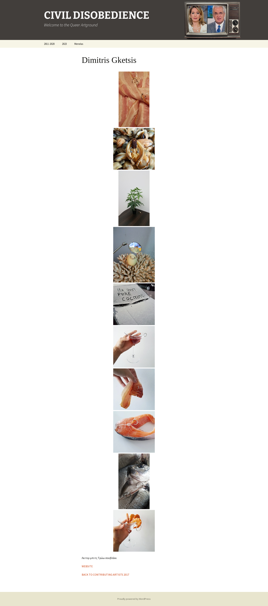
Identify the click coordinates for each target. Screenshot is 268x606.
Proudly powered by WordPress (134, 598)
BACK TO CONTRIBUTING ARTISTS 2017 (105, 574)
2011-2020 (49, 43)
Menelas (78, 43)
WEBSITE (87, 566)
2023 (64, 43)
